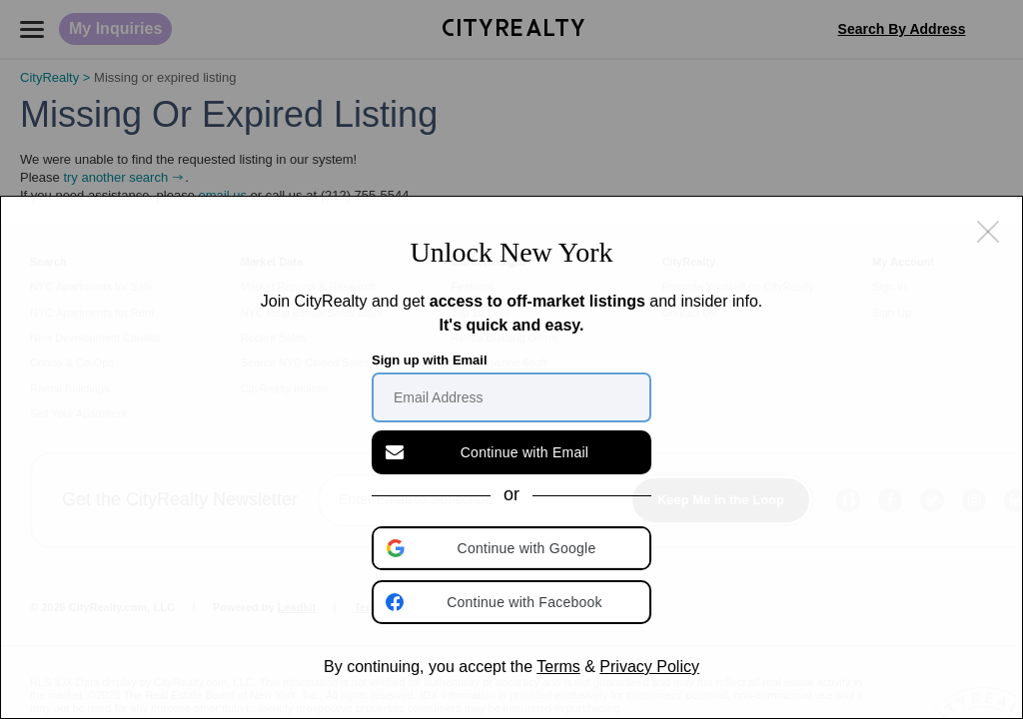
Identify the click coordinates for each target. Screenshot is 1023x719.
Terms (558, 666)
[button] (513, 548)
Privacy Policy (649, 666)
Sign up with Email (430, 360)
